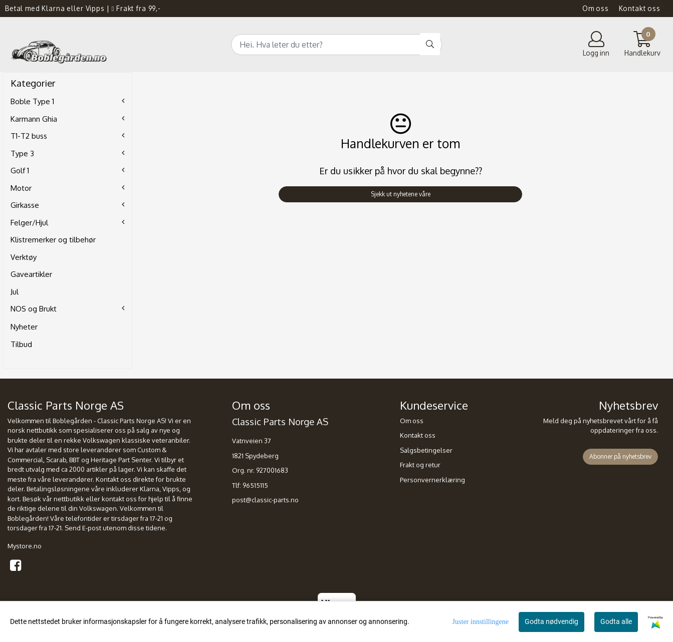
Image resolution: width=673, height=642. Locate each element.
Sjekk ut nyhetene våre (400, 194)
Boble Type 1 (32, 101)
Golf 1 (20, 170)
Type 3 (22, 153)
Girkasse (25, 205)
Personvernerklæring (432, 480)
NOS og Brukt (34, 308)
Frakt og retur (420, 465)
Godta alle (616, 621)
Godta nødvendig (551, 621)
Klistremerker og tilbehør (53, 239)
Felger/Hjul (29, 222)
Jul (15, 291)
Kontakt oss (639, 8)
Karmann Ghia (34, 119)
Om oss (595, 8)
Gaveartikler (31, 274)
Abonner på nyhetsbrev (620, 456)
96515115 (255, 485)
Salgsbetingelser (426, 450)
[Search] (336, 44)
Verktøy (24, 257)
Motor (21, 188)
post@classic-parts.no (265, 500)
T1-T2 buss (29, 136)
